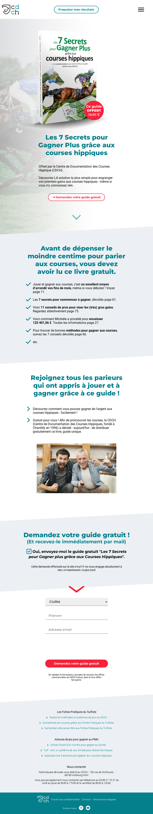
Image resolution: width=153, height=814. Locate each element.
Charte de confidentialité (65, 799)
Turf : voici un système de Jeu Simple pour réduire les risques (78, 750)
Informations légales (104, 799)
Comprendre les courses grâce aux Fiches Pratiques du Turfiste (78, 722)
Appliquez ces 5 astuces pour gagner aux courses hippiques (78, 755)
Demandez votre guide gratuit (76, 197)
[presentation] (76, 647)
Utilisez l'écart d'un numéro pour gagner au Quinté (78, 744)
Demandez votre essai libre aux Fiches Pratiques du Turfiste (78, 728)
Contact (86, 799)
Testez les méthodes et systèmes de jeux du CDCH (78, 717)
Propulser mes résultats (76, 9)
